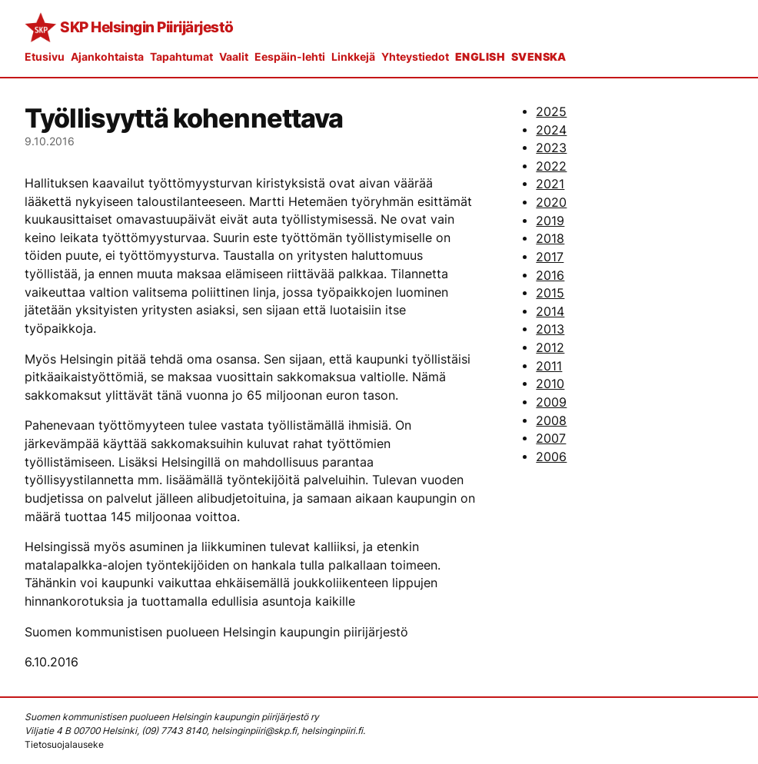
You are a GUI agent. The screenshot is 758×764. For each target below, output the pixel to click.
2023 (551, 148)
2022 (551, 166)
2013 (550, 329)
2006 (551, 457)
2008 (551, 421)
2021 (550, 184)
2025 (551, 112)
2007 (551, 438)
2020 (551, 202)
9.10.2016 (50, 141)
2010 (550, 384)
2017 (550, 257)
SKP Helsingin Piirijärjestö (147, 27)
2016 (550, 275)
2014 (550, 311)
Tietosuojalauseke (64, 744)
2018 (550, 238)
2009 (551, 402)
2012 (550, 347)
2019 (550, 221)
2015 (550, 293)
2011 (549, 366)
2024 (551, 130)
